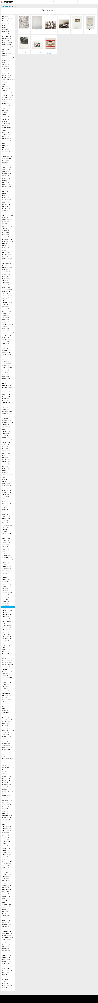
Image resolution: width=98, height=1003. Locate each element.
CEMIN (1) (6, 177)
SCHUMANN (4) (6, 828)
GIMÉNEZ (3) (6, 345)
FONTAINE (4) (6, 313)
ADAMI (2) (5, 22)
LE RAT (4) (5, 509)
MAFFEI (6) (5, 549)
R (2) (3, 756)
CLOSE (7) (5, 206)
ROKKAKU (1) (6, 797)
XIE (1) (4, 974)
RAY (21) (4, 769)
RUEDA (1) (6, 806)
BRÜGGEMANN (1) (7, 145)
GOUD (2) (5, 356)
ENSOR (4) (5, 285)
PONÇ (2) (5, 741)
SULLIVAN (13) (6, 876)
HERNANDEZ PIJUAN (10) (7, 388)
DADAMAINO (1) (5, 230)
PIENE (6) (5, 725)
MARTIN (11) (6, 572)
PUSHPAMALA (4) (6, 752)
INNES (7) (5, 416)
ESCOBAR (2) (6, 291)
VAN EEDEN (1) (6, 924)
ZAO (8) (5, 983)
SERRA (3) (5, 835)
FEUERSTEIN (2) (7, 302)
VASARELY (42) (6, 935)
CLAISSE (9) (6, 201)
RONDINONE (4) (6, 798)
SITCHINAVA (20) (7, 852)
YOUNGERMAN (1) (7, 979)
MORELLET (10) (7, 610)
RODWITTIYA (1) (7, 795)
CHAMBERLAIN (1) (7, 184)
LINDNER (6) (6, 531)
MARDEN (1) (5, 562)
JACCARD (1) (6, 420)
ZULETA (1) (6, 989)
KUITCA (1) (6, 485)
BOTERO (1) (6, 130)
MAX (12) (5, 581)
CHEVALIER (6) (6, 186)
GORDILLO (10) (6, 350)
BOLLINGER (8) (6, 123)
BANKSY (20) (4, 84)
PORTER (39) (6, 743)
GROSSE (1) (6, 363)
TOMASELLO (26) (6, 904)
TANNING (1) (6, 885)
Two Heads (77, 30)
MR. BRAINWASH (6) (6, 625)
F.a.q (61, 998)
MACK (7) (5, 548)
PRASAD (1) (7, 747)
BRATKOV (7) (6, 140)
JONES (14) (5, 433)
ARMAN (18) (8, 57)
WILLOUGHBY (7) (6, 961)
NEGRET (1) (5, 651)
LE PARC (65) (5, 507)
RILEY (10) (5, 782)
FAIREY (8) (5, 297)
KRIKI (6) (4, 481)
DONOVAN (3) (6, 271)
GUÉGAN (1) (6, 365)
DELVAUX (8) (5, 247)
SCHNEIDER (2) (7, 826)
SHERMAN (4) (6, 841)
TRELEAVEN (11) (6, 906)
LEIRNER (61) (6, 516)
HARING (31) (5, 376)
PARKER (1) (6, 703)
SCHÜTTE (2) (6, 830)
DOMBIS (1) (5, 269)
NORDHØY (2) (6, 669)
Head (90, 30)
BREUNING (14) (6, 141)
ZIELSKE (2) (7, 985)
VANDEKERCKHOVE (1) (8, 931)
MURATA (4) (5, 640)
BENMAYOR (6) (6, 105)
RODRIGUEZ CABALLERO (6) (7, 792)
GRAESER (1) (6, 357)
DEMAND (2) (6, 250)
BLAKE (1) (5, 112)
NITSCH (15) (6, 666)
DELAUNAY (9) (6, 245)
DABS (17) (5, 228)
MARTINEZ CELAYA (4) (8, 574)
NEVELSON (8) (6, 655)
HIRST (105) (6, 394)
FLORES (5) (6, 309)
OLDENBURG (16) (7, 677)
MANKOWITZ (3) (7, 557)
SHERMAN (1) (6, 839)
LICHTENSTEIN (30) (7, 525)
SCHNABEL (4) (6, 824)
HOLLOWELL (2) (6, 402)
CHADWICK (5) (6, 180)
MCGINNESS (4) (6, 586)
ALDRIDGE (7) (6, 34)
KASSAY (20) (5, 444)
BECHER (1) (7, 99)
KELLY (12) (6, 453)
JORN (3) (5, 435)
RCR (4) (3, 773)
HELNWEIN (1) (7, 385)
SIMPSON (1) (6, 848)
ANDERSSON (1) (7, 42)
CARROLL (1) (6, 167)
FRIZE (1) (5, 330)
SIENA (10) (5, 845)
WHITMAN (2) (6, 957)
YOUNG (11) (6, 978)
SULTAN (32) (6, 878)
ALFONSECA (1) (6, 38)
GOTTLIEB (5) (6, 354)
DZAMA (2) (5, 280)
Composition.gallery (6, 6)
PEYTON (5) (6, 721)
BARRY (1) (5, 90)
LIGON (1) (5, 527)
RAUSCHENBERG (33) (8, 767)
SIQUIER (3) (5, 850)
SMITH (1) (5, 856)
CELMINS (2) (5, 175)
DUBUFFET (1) (6, 274)
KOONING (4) (7, 474)
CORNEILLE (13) (7, 213)
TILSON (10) (5, 891)
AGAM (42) (5, 27)
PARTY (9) (5, 706)
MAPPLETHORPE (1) (7, 559)
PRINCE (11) (6, 749)
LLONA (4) (5, 535)
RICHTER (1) (6, 778)
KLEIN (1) (5, 464)
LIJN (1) (4, 529)
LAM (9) (5, 498)
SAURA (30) (6, 819)
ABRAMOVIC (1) (7, 18)
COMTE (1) (5, 212)
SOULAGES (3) (6, 863)
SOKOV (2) (5, 858)
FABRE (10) (5, 293)
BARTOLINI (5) (7, 92)
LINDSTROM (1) (6, 533)
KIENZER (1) (6, 459)
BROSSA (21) (5, 143)
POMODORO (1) (7, 740)
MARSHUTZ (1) (6, 568)
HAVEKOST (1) (7, 380)
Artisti (17, 2)
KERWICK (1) (6, 455)
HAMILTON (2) (6, 374)
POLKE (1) (5, 738)
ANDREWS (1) (6, 44)
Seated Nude (37, 30)
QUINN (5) (5, 754)
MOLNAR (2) (5, 603)
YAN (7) (4, 976)
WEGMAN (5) (6, 950)
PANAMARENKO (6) (6, 693)
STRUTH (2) (6, 870)
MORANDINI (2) (7, 608)
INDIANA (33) (6, 415)
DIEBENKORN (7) (7, 258)
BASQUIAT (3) (7, 95)
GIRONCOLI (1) (6, 346)
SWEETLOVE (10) (7, 880)
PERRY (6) (5, 717)
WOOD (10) (5, 963)
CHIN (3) (5, 191)
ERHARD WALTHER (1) (8, 287)
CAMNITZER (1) (6, 164)
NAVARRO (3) (6, 649)
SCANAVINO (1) (6, 821)
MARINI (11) (6, 564)
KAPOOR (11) (6, 442)
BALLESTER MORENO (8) (8, 80)
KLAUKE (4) (5, 463)
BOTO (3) (5, 132)
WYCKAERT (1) (7, 970)
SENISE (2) (5, 834)
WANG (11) (6, 946)
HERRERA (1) (6, 391)
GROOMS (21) (6, 361)
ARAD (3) (4, 51)
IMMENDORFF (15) (7, 411)
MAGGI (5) (5, 551)
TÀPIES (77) (6, 887)
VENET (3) (5, 941)
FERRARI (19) (5, 300)
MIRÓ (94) (5, 599)
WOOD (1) (5, 965)
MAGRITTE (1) (6, 553)
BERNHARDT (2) (7, 106)
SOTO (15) (7, 861)
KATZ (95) (5, 448)
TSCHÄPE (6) (6, 909)
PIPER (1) (5, 728)
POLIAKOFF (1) (6, 736)
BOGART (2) (5, 119)
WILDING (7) (6, 959)
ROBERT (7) (7, 787)
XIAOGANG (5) (6, 972)
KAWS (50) (4, 452)
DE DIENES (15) (6, 237)
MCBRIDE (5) (5, 583)
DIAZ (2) (5, 256)
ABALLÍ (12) (5, 16)
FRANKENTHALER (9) (7, 324)
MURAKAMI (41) (7, 638)
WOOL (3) (6, 966)
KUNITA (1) (6, 487)
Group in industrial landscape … (50, 31)
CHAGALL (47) (6, 182)
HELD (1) (4, 383)
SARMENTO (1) (6, 817)
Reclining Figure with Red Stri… (50, 52)
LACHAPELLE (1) (6, 490)
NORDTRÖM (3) (7, 671)
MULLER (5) (6, 627)
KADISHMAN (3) (7, 439)
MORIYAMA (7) (6, 614)
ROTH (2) (5, 802)
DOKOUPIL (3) (7, 267)
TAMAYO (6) (6, 883)
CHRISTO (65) (7, 199)
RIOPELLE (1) (6, 784)
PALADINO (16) (7, 692)
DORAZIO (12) (6, 273)
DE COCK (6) (5, 236)
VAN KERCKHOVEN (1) (8, 927)
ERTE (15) (7, 289)
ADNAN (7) (5, 25)
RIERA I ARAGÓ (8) (6, 780)
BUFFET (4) (6, 151)
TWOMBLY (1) (5, 915)
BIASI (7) (5, 110)
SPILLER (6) (5, 865)
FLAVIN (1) (5, 306)
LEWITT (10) (5, 522)
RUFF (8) (5, 808)
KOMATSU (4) (6, 470)
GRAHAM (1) (5, 359)
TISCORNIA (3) (6, 896)
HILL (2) (4, 393)
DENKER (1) (5, 252)
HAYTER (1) (7, 382)
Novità (29, 2)
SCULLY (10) (5, 832)
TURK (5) (5, 911)
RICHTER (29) (6, 776)
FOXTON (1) (5, 319)
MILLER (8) (5, 594)
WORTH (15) (6, 968)
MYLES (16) (5, 642)
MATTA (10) (6, 579)
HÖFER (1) (5, 400)
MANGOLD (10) (6, 555)
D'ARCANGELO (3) (7, 226)
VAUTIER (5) (6, 939)
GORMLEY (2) (6, 352)
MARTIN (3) (6, 570)
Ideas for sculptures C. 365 (37, 51)
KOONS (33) (5, 476)
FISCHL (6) (5, 304)
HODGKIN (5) (6, 398)
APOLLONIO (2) (6, 47)
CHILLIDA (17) (6, 189)
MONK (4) (6, 605)
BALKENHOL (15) (7, 77)
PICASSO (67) (6, 723)
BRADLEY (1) (5, 136)
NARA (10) (6, 644)
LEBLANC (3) (6, 511)
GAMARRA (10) (6, 335)
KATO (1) (5, 446)
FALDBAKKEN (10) (7, 298)
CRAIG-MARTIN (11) (8, 219)
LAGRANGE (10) (6, 492)
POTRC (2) (6, 745)
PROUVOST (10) (6, 751)
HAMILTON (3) (6, 372)
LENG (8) (6, 518)
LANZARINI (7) (6, 500)
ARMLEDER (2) (6, 58)
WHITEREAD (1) (6, 955)
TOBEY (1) (5, 898)
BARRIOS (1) (6, 88)
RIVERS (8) (5, 786)
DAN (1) (5, 234)
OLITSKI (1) (5, 679)
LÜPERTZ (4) (6, 542)
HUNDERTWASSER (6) (6, 404)
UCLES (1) (5, 917)
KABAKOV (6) (5, 437)
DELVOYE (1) (5, 249)
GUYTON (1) (5, 369)
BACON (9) (5, 66)
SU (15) (5, 872)
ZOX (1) (4, 987)
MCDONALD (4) (6, 584)
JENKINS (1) (5, 424)
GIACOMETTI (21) (7, 339)
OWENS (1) (5, 690)
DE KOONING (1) (7, 239)
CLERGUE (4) (6, 204)
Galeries (23, 2)
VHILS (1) (4, 942)
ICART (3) (5, 407)
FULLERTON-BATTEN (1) (8, 332)
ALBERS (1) (5, 31)
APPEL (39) (5, 49)
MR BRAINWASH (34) (6, 621)
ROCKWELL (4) (7, 789)
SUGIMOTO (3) (6, 874)
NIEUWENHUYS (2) (7, 664)
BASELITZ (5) (6, 94)
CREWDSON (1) (7, 221)
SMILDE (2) (6, 854)
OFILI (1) (5, 675)
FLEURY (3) (5, 308)
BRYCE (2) (6, 149)
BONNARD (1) (6, 125)
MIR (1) (5, 597)
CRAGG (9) (5, 217)
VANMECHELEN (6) (7, 933)
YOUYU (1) (4, 981)
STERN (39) (5, 869)
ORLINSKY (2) (6, 684)
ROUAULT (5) (6, 804)
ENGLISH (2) (5, 284)
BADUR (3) (5, 68)
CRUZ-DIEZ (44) (6, 223)
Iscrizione (81, 2)
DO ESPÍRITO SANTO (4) (8, 263)
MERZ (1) (5, 588)
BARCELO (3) (6, 86)
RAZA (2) (5, 771)
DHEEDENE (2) (6, 254)
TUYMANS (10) (6, 913)
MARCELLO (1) (7, 560)
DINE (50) (4, 260)
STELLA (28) (5, 867)
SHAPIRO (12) (6, 837)
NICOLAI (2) (8, 658)
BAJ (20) (5, 71)
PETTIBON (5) (7, 719)
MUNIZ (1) (4, 631)
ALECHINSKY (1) (6, 36)
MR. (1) (3, 623)
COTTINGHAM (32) (7, 215)
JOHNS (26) (5, 429)
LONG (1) (5, 536)
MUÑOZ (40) (6, 634)
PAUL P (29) (4, 708)
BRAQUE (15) (6, 138)
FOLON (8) (6, 311)
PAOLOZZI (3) (6, 699)
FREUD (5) (5, 328)
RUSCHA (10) (6, 810)
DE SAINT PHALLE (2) (7, 241)
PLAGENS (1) (6, 732)
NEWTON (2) (6, 656)
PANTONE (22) (6, 695)
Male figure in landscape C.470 (64, 31)
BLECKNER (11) (6, 114)
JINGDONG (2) (6, 426)
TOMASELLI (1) (6, 902)
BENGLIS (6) (5, 103)
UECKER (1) (6, 920)
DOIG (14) (5, 265)
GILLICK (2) (5, 343)
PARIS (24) (5, 701)
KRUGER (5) (6, 483)
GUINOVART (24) (7, 367)
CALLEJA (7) (5, 162)
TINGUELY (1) (6, 894)
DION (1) (5, 261)
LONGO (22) (6, 538)
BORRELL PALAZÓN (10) (7, 128)
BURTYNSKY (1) (7, 153)
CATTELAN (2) (7, 173)
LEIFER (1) (5, 514)
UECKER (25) (6, 918)
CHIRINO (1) (6, 195)
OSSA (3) (5, 686)
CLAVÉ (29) (5, 202)
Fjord (24, 51)
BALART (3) (5, 73)
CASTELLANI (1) (6, 171)
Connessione (88, 2)
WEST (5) (5, 954)
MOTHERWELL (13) (7, 619)
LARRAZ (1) (5, 501)
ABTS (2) (5, 20)
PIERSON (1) (5, 727)
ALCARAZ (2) (5, 33)
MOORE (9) (5, 607)
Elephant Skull (24, 30)
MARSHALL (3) (7, 566)
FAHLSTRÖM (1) (7, 295)
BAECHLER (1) (6, 70)
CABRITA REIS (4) (7, 156)
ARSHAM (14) (6, 60)
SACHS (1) (5, 811)
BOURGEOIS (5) (6, 134)
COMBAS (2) (6, 210)
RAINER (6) (5, 762)
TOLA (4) (4, 900)
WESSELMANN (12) (7, 952)
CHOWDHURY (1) (7, 197)
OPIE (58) (5, 680)
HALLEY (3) (5, 370)
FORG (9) (5, 317)
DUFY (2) (5, 276)
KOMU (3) (5, 472)
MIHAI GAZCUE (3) (7, 592)
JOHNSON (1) (6, 431)
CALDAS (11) (6, 158)
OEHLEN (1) (5, 673)
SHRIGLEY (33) (6, 843)
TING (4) (5, 893)
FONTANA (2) (6, 315)
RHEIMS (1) (5, 775)
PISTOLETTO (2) (8, 730)
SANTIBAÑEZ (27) (7, 815)
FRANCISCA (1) (6, 322)
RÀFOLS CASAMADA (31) (7, 759)
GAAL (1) (5, 333)
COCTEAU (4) (6, 208)
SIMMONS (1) (6, 846)
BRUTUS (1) (6, 147)
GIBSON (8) (5, 341)
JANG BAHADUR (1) (7, 422)
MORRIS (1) (6, 616)
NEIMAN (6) (5, 653)
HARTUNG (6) (6, 378)
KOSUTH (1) (6, 477)
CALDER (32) (6, 160)
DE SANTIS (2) (6, 243)
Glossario (57, 998)
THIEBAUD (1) (6, 889)
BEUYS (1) (5, 108)
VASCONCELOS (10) (7, 937)
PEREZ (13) (5, 716)
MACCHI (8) (5, 544)
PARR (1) (5, 704)
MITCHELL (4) (6, 601)
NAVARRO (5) (5, 647)
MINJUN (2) (5, 595)
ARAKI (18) (6, 53)
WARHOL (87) (6, 948)
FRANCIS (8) (5, 321)
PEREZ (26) (5, 714)
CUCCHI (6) (5, 225)
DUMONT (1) (6, 278)
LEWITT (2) (5, 524)
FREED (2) (5, 326)
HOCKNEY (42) (6, 396)
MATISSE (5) (5, 577)
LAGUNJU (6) (6, 494)
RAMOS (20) (5, 763)
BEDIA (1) (5, 101)
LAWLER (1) (5, 505)
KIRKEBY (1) (5, 461)
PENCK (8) (5, 710)
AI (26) (5, 29)
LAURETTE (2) (6, 503)
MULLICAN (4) (6, 629)
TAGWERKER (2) (7, 882)
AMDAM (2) (5, 40)
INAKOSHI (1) (6, 413)
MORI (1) (5, 612)
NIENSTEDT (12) (6, 662)
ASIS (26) (5, 64)
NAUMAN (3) (6, 645)
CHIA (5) (5, 188)
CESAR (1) (6, 178)
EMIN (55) (5, 282)
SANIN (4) (5, 813)
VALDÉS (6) (6, 922)
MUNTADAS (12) (7, 636)
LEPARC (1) (5, 520)
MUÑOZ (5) (5, 632)
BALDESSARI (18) (6, 75)
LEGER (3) (5, 512)
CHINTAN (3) (6, 193)
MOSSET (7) (6, 618)
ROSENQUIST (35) (7, 800)
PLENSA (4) (5, 734)
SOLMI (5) (6, 859)
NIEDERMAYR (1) (7, 660)
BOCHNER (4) (5, 118)
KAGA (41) (5, 440)
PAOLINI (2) (5, 697)
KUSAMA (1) (5, 488)
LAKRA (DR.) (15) (5, 496)
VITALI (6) (6, 944)
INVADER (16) (5, 418)
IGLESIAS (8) (6, 409)
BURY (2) (4, 154)
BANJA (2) (4, 82)
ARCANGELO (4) (5, 55)
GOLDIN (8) (5, 348)
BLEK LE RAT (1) (5, 116)
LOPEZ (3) (5, 540)
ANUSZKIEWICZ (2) (7, 46)
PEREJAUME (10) (5, 712)
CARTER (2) (6, 169)
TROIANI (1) (6, 907)
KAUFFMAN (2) (6, 450)
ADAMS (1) (5, 23)
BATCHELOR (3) (6, 97)
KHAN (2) (5, 457)
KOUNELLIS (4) (6, 479)
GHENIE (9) (5, 337)
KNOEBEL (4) (5, 468)
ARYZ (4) (4, 62)
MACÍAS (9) (5, 546)
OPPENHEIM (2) (6, 682)
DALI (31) (5, 232)
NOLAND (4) (6, 668)
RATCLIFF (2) (6, 765)
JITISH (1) (5, 428)
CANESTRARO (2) (6, 165)
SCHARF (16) (6, 822)
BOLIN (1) (4, 121)
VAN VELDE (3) (6, 930)
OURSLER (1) (5, 688)
